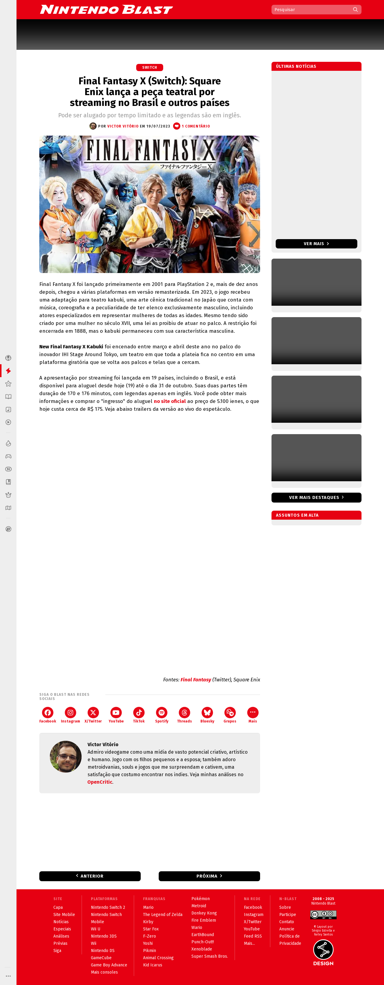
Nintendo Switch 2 (108, 907)
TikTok (139, 715)
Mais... (249, 943)
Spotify (161, 715)
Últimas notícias (296, 66)
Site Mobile (64, 914)
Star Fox (151, 929)
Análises (61, 936)
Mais (253, 715)
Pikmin (149, 950)
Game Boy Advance (109, 965)
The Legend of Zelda (162, 914)
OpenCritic (99, 782)
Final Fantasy (196, 680)
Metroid (198, 905)
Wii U (95, 929)
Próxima (207, 876)
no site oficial (170, 401)
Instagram (70, 715)
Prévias (60, 943)
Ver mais (316, 243)
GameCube (101, 957)
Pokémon (200, 898)
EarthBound (202, 934)
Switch (149, 67)
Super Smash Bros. (209, 956)
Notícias (61, 921)
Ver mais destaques (314, 497)
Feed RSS (253, 936)
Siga (57, 950)
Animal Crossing (158, 957)
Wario (196, 927)
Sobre (285, 907)
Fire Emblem (203, 920)
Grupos (230, 715)
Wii (93, 943)
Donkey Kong (204, 913)
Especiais (62, 929)
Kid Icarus (152, 965)
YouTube (116, 715)
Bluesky (207, 715)
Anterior (92, 876)
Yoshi (148, 943)
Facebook (47, 715)
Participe (287, 914)
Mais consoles (104, 972)
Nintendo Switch (106, 914)
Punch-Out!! (202, 941)
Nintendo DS (103, 950)
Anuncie (286, 929)
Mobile (97, 921)
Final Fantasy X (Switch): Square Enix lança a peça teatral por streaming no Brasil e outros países (150, 92)
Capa (58, 907)
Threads (184, 715)
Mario (148, 907)
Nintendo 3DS (104, 936)
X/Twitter (93, 715)
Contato (286, 921)
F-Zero (149, 936)
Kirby (148, 921)
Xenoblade (201, 949)
